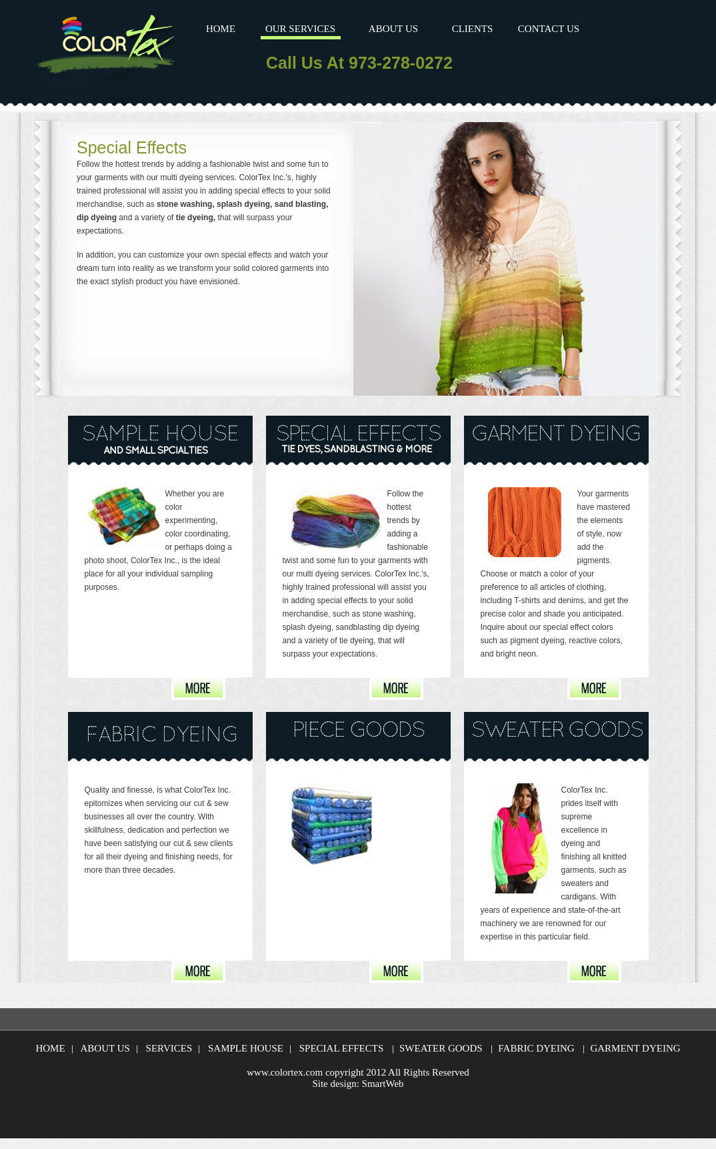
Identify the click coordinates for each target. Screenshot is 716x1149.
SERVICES (169, 1048)
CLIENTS (472, 28)
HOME (220, 28)
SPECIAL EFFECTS (341, 1048)
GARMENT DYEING (635, 1048)
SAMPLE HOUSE (245, 1048)
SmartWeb (383, 1083)
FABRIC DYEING (536, 1048)
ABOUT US (393, 28)
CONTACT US (548, 28)
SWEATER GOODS (441, 1048)
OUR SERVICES (300, 28)
